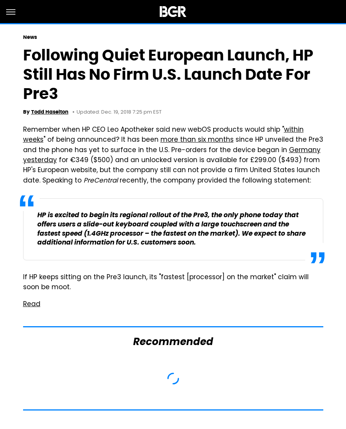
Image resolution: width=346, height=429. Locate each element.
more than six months (197, 140)
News (30, 37)
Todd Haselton (50, 112)
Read (31, 304)
